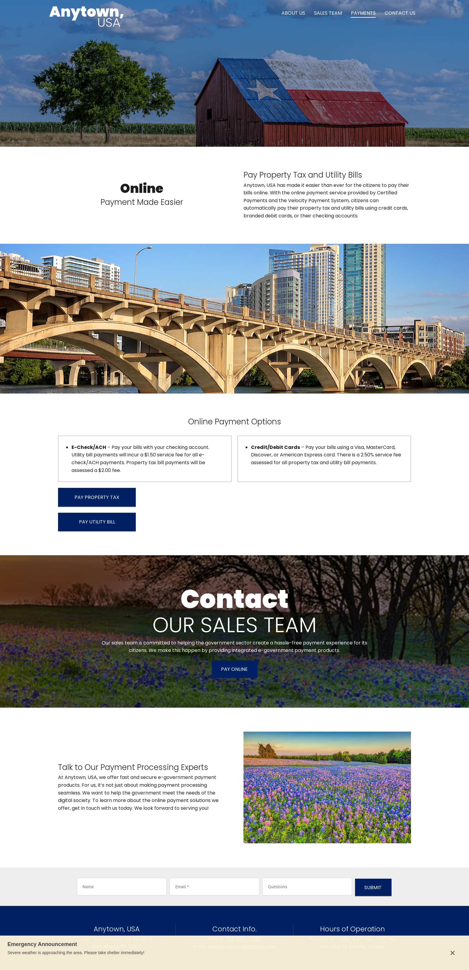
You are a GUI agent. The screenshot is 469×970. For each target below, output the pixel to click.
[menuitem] (293, 13)
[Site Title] (86, 13)
